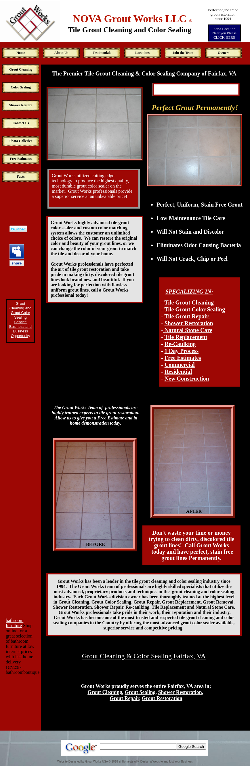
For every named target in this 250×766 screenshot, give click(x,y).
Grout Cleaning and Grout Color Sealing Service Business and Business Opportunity (20, 319)
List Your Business (181, 761)
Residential (178, 371)
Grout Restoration (162, 698)
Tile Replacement (185, 337)
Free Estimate (110, 417)
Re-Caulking (180, 344)
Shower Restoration (189, 323)
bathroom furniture (14, 623)
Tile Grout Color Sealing (194, 309)
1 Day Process (182, 351)
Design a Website (151, 761)
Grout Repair (124, 698)
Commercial (180, 365)
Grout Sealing (140, 692)
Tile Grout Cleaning (189, 302)
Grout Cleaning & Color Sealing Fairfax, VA (144, 656)
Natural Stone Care (187, 330)
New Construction (187, 378)
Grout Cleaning (104, 692)
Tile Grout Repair (187, 316)
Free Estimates (183, 358)
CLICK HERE (224, 37)
